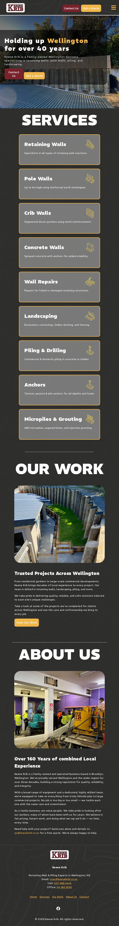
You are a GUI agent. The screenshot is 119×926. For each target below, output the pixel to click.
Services (45, 896)
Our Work (57, 896)
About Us (71, 896)
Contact (84, 896)
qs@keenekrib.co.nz (26, 832)
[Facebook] (58, 908)
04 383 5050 (64, 887)
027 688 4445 (62, 883)
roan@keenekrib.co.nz (63, 879)
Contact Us (71, 8)
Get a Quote (91, 8)
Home (33, 896)
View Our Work (26, 622)
